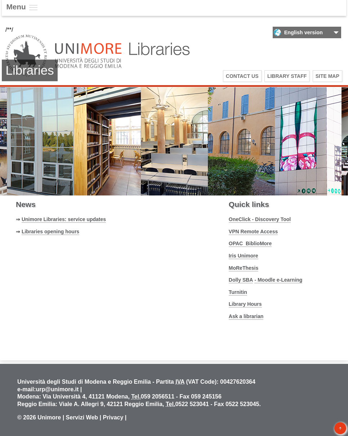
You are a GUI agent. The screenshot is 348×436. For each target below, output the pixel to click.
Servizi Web (82, 417)
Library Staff (287, 76)
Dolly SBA (241, 280)
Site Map (327, 76)
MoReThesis (243, 268)
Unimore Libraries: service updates (64, 219)
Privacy (113, 417)
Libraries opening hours (50, 231)
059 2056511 (157, 396)
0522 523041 (192, 404)
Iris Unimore (243, 256)
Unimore (49, 417)
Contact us (242, 76)
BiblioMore (259, 243)
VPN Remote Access (253, 231)
